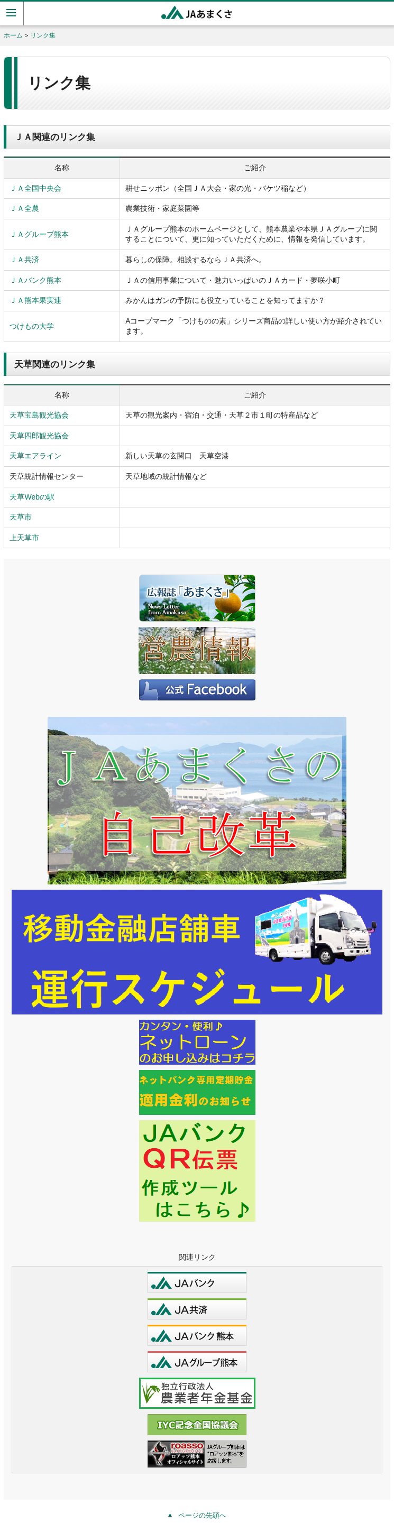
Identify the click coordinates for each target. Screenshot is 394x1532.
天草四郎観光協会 (39, 435)
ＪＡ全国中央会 (35, 188)
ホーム (13, 35)
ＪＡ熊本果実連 (35, 300)
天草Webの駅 (32, 497)
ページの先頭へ (202, 1515)
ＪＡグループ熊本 (39, 234)
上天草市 (24, 537)
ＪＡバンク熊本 (35, 280)
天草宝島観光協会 (39, 415)
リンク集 (43, 35)
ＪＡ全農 (24, 208)
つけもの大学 (32, 326)
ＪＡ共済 (24, 259)
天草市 (21, 517)
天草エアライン (35, 455)
